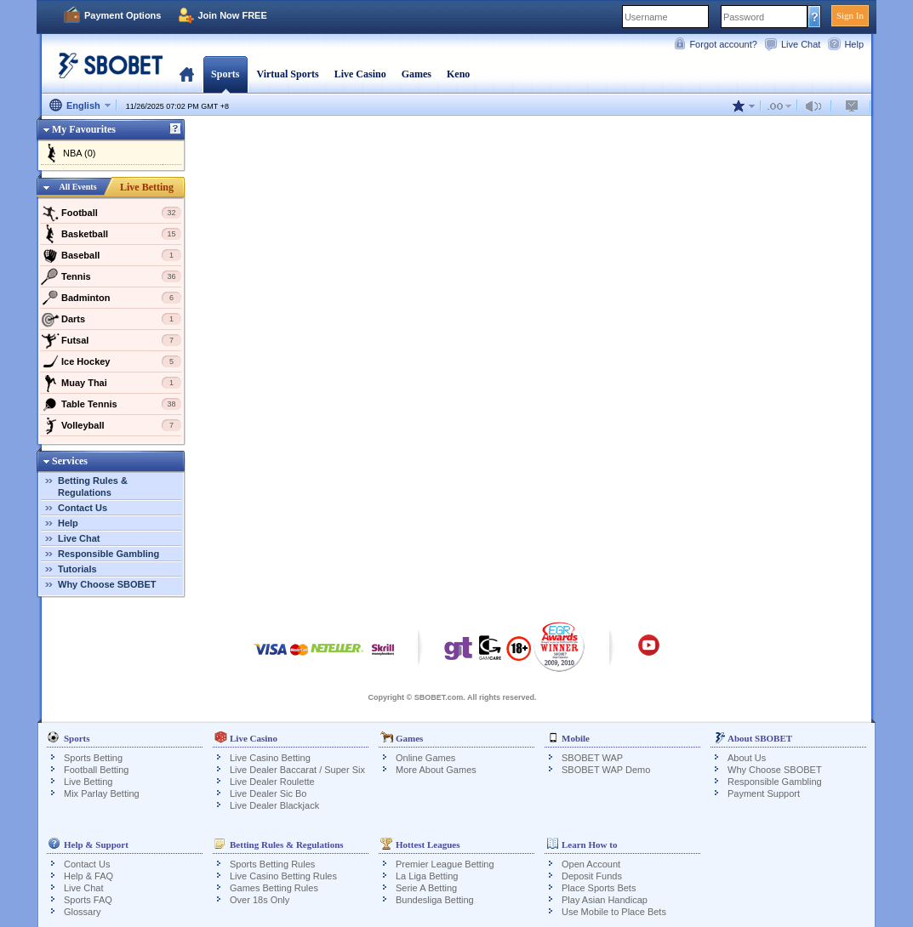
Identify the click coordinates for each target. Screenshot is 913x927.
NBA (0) (79, 153)
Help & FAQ (88, 876)
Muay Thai (111, 382)
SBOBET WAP (592, 758)
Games (416, 74)
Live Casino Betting (270, 758)
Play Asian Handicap (605, 900)
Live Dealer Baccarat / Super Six (297, 770)
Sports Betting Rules (272, 864)
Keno (458, 74)
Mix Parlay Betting (102, 793)
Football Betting (96, 770)
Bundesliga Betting (435, 900)
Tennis (111, 276)
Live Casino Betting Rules (283, 876)
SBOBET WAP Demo (606, 770)
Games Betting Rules (274, 888)
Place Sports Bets (599, 888)
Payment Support (764, 793)
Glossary (82, 912)
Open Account (591, 864)
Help (854, 44)
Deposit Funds (592, 876)
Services (70, 461)
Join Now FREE (231, 15)
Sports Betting (93, 758)
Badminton (111, 297)
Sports (225, 74)
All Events (77, 186)
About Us (747, 758)
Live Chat (800, 44)
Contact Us (82, 508)
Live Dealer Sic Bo (268, 793)
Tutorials (77, 569)
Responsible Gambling (108, 554)
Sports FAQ (88, 900)
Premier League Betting (445, 864)
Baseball (111, 255)
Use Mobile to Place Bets (614, 912)
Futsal (111, 340)
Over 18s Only (259, 900)
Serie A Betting (426, 888)
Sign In (850, 15)
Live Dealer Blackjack (274, 805)
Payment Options (122, 15)
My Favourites (84, 129)
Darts (111, 319)
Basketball (111, 234)
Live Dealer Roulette (272, 781)
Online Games (425, 758)
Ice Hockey (111, 361)
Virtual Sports (287, 74)
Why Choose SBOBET (107, 584)
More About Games (436, 770)
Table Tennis (111, 404)
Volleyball (111, 425)
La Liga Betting (427, 876)
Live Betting (147, 187)
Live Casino (360, 74)
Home (187, 74)
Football (111, 212)
